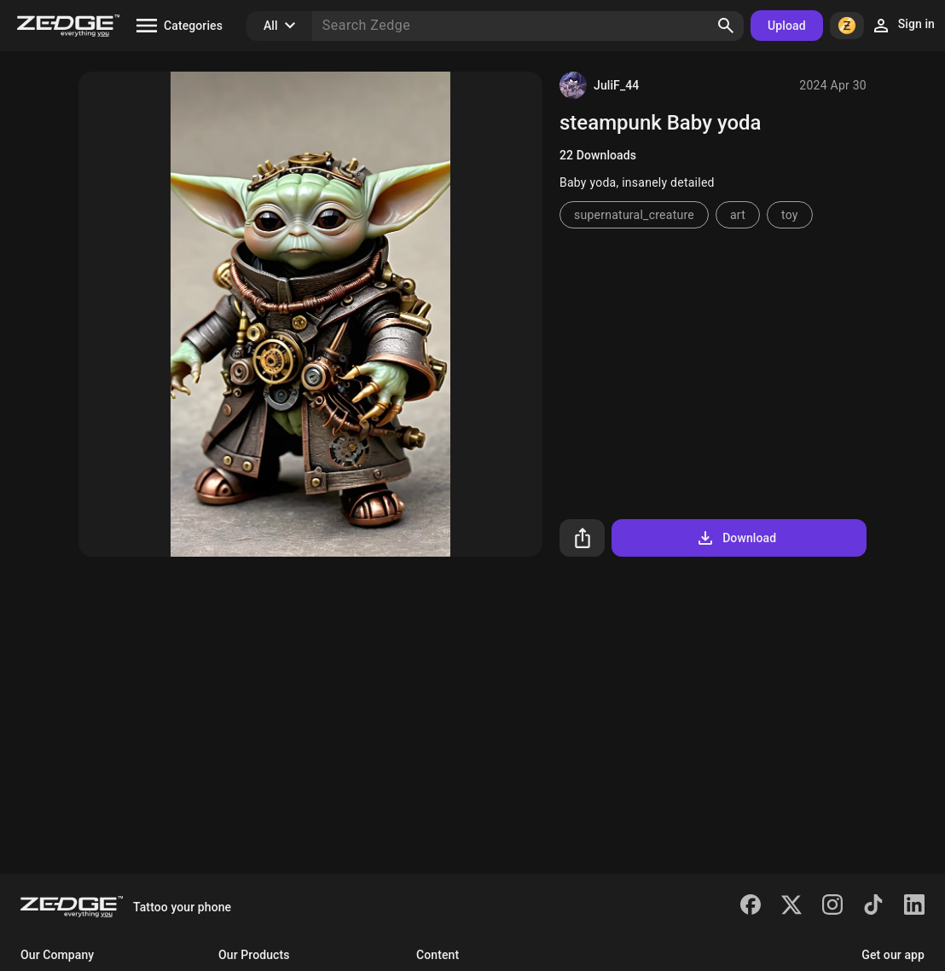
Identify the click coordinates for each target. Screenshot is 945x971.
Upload (787, 25)
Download (735, 538)
